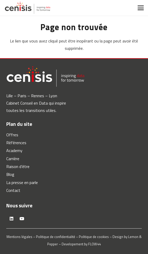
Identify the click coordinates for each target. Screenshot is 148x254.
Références (16, 142)
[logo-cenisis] (27, 7)
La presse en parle (22, 182)
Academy (14, 150)
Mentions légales (19, 236)
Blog (10, 174)
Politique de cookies (94, 236)
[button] (140, 8)
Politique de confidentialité (55, 236)
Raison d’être (17, 166)
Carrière (12, 158)
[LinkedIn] (11, 218)
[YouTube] (22, 218)
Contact (13, 190)
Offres (12, 135)
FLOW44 (94, 244)
